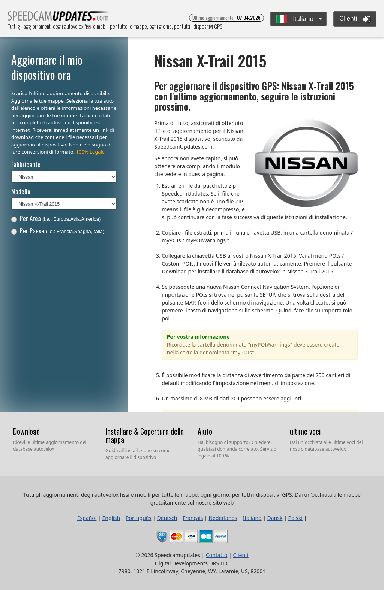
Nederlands (222, 517)
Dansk (275, 517)
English (111, 517)
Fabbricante (25, 164)
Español (87, 517)
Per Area (56, 218)
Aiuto (205, 431)
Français (193, 517)
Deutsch (167, 517)
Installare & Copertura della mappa (144, 435)
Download (26, 431)
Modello (20, 191)
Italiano (295, 19)
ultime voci (305, 431)
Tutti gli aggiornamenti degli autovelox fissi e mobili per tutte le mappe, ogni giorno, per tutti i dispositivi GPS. (59, 18)
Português (138, 517)
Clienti (354, 19)
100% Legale (90, 151)
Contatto (216, 555)
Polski (295, 517)
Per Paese (57, 230)
